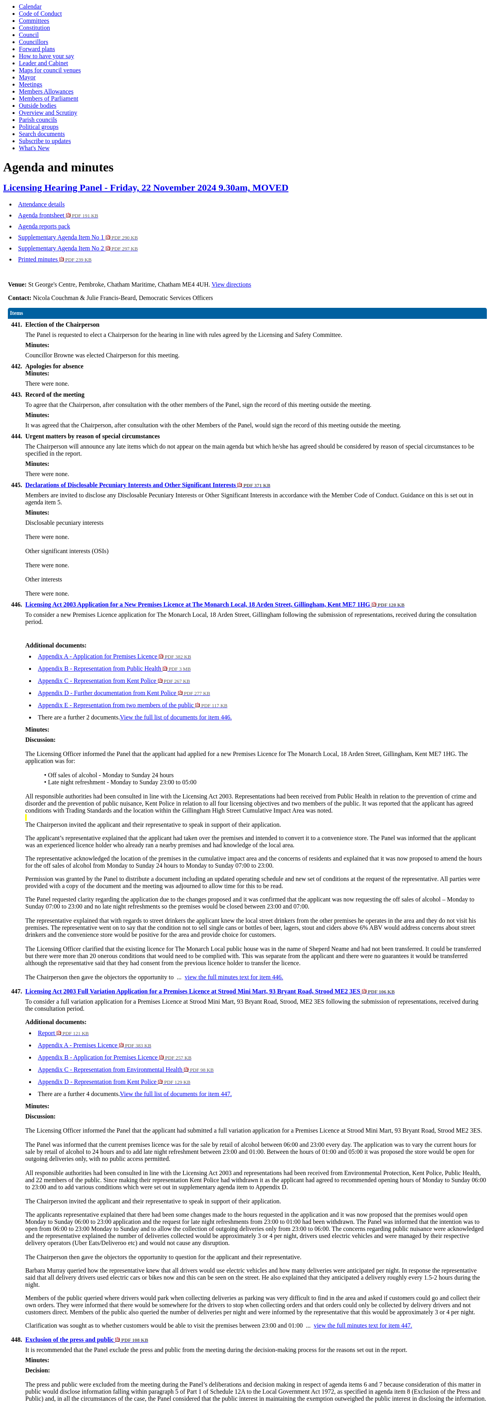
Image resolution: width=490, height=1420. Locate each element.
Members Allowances (46, 91)
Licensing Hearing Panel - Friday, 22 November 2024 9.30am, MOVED (145, 187)
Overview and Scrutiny (48, 112)
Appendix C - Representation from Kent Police (114, 680)
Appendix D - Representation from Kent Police (114, 1081)
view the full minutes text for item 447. (363, 1325)
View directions (231, 284)
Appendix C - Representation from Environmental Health (126, 1069)
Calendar (30, 6)
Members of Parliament (48, 98)
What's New (34, 148)
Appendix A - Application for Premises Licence (114, 656)
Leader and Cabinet (43, 63)
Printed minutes (55, 259)
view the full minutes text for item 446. (234, 977)
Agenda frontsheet (58, 215)
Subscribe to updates (45, 141)
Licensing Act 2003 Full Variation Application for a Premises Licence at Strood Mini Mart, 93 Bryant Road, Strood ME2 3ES (210, 991)
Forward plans (37, 49)
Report (63, 1033)
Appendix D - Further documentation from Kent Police (124, 693)
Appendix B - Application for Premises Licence (114, 1057)
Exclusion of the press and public (86, 1339)
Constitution (34, 27)
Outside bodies (38, 105)
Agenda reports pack (44, 226)
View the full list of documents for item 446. (176, 717)
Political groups (39, 126)
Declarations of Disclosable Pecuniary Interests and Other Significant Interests (147, 485)
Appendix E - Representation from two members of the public (132, 705)
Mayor (27, 77)
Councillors (33, 42)
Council (29, 34)
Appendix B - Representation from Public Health (114, 668)
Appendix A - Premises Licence (94, 1045)
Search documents (42, 134)
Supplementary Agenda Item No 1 (78, 237)
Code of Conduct (40, 13)
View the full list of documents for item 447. (176, 1094)
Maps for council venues (50, 70)
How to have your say (46, 56)
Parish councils (38, 119)
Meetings (30, 84)
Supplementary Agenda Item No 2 (78, 248)
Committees (34, 20)
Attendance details (41, 204)
